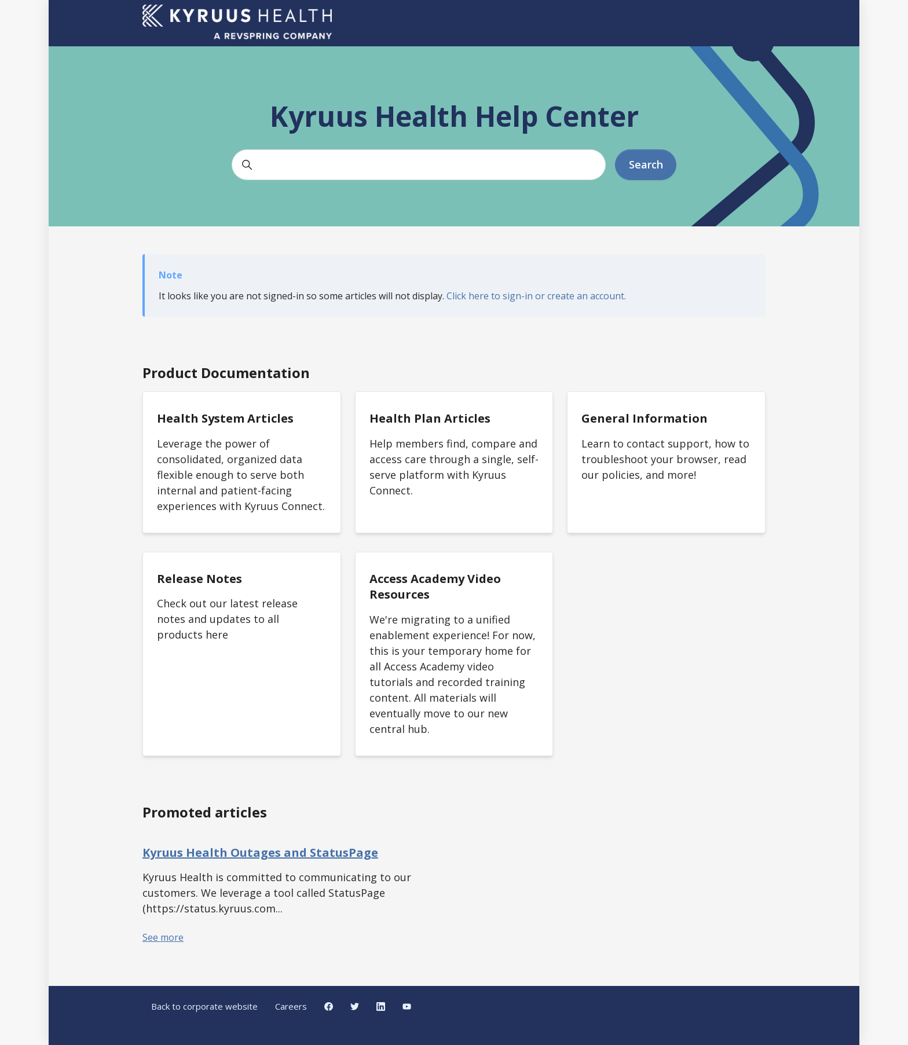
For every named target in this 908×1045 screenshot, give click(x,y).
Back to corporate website (204, 1006)
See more (163, 937)
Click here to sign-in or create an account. (536, 295)
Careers (291, 1006)
